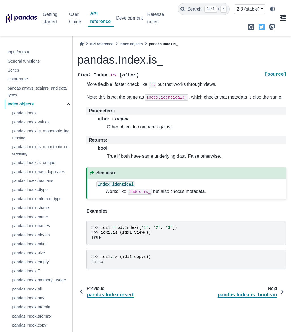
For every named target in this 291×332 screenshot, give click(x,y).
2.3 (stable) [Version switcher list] (248, 9)
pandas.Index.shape (30, 208)
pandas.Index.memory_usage (39, 280)
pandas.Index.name (30, 217)
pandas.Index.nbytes (31, 235)
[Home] (82, 44)
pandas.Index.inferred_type (36, 198)
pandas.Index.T (26, 271)
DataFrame (17, 79)
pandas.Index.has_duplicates (38, 171)
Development (129, 18)
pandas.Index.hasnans (32, 180)
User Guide (75, 18)
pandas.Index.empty (30, 262)
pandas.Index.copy (29, 325)
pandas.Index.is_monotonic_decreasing (40, 150)
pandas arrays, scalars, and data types (37, 91)
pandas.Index (24, 113)
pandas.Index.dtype (30, 189)
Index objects (20, 104)
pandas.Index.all (27, 289)
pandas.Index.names (31, 225)
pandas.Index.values (30, 122)
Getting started (50, 18)
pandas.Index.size (28, 253)
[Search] (204, 9)
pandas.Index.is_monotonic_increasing (40, 134)
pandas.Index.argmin (31, 307)
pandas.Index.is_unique (33, 162)
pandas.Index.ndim (29, 244)
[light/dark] (272, 9)
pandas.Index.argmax (31, 316)
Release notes (155, 18)
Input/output (18, 52)
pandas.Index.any (28, 298)
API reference (100, 17)
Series (13, 70)
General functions (23, 61)
